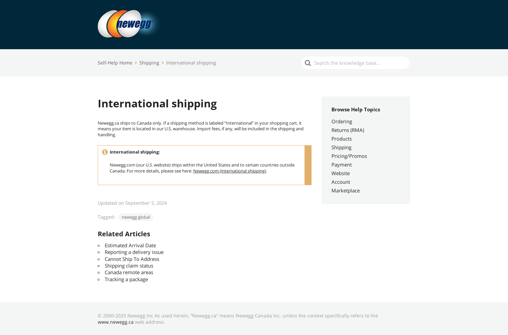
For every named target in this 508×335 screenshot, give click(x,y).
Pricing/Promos (349, 156)
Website (340, 173)
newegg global (136, 217)
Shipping (341, 147)
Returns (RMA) (347, 130)
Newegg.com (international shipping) (229, 171)
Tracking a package (126, 279)
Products (341, 138)
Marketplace (345, 190)
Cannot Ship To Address (132, 259)
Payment (341, 164)
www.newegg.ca (116, 322)
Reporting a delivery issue (134, 252)
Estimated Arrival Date (130, 245)
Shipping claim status (129, 265)
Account (340, 181)
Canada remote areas (129, 272)
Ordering (341, 121)
